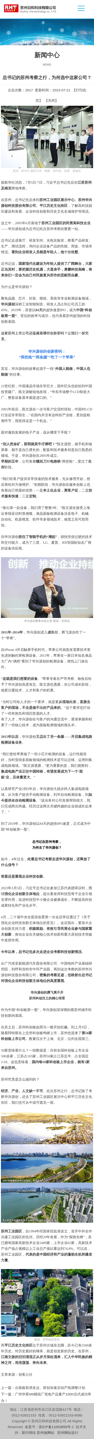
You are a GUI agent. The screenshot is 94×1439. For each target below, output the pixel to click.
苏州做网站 (45, 1433)
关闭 (51, 100)
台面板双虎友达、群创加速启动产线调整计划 (50, 1388)
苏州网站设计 (67, 1433)
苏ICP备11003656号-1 (56, 1427)
